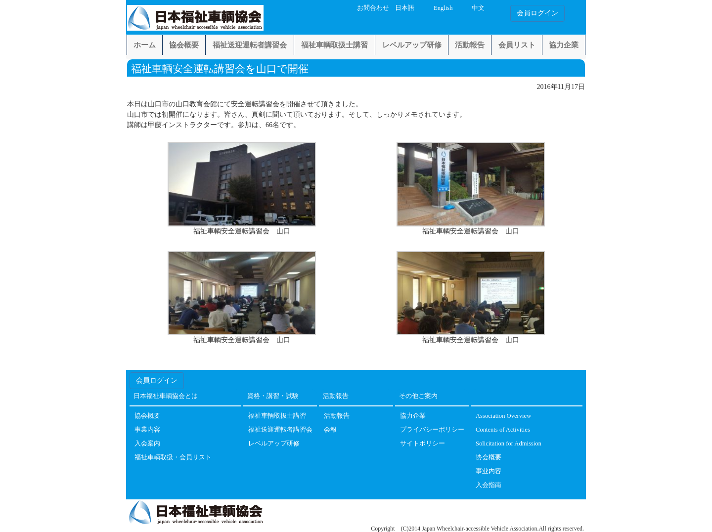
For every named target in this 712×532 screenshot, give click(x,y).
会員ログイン (537, 13)
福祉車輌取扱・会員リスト (173, 457)
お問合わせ (373, 7)
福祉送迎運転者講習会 (250, 45)
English (443, 7)
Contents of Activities (503, 430)
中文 (478, 7)
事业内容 (488, 471)
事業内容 (147, 430)
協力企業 (563, 45)
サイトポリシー (422, 444)
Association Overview (503, 416)
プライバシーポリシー (432, 430)
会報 (330, 430)
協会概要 (184, 45)
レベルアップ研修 (412, 45)
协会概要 (488, 457)
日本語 (404, 7)
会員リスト (516, 45)
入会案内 (147, 444)
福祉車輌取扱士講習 (334, 45)
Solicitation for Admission (508, 444)
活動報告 (470, 45)
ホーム (145, 45)
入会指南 (488, 485)
